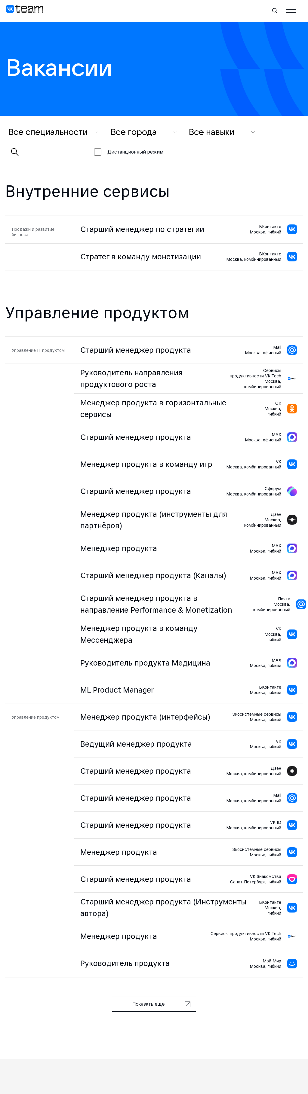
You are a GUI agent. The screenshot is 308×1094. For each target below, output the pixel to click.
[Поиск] (275, 11)
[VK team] (24, 11)
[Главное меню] (291, 10)
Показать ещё (161, 1004)
